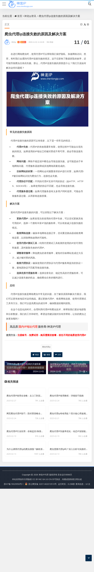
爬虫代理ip (46, 347)
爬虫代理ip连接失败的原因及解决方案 (59, 16)
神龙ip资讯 (30, 16)
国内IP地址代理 (28, 327)
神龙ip (18, 42)
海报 (47, 354)
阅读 (35, 354)
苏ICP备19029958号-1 (14, 567)
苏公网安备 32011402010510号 (41, 567)
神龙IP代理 (43, 557)
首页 (19, 16)
